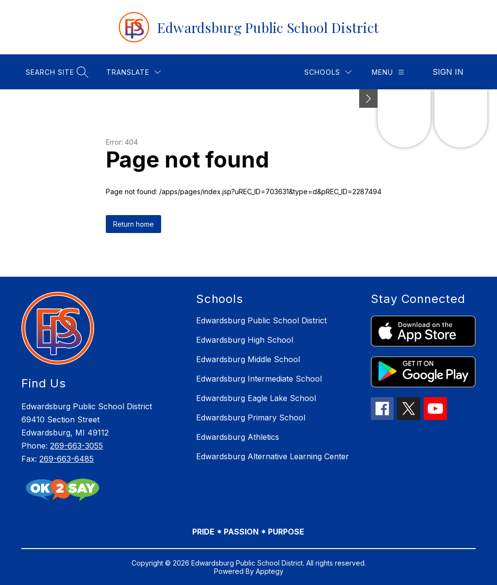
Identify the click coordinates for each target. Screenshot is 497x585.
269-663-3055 (76, 446)
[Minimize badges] (368, 98)
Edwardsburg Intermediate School (259, 379)
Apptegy (269, 571)
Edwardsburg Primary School (250, 417)
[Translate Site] (133, 72)
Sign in (448, 72)
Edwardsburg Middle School (248, 359)
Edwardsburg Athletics (237, 437)
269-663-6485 (66, 459)
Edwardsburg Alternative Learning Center (272, 456)
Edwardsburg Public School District (261, 320)
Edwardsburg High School (244, 340)
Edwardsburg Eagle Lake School (256, 398)
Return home (133, 224)
